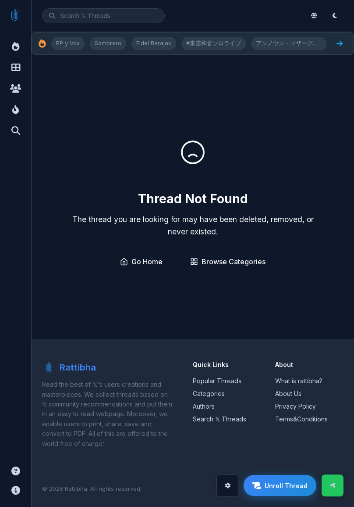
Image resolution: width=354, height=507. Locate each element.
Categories (209, 393)
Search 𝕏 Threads (219, 419)
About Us (288, 393)
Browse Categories (228, 261)
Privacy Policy (295, 406)
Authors (204, 406)
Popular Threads (217, 381)
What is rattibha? (298, 381)
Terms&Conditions (301, 419)
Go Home (141, 261)
